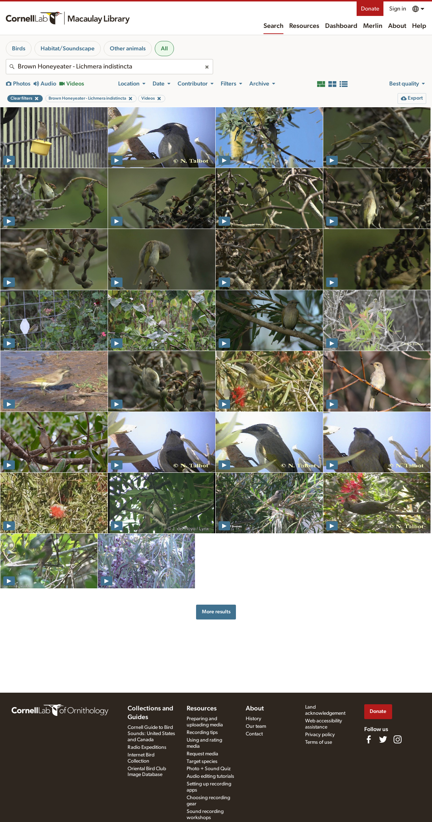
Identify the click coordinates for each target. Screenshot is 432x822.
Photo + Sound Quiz (208, 768)
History (253, 718)
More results (216, 611)
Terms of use (318, 742)
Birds (18, 48)
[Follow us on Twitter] (383, 739)
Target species (202, 761)
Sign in (397, 9)
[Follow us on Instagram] (397, 739)
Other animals (128, 48)
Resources (304, 26)
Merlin (372, 26)
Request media (202, 753)
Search (273, 26)
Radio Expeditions (147, 747)
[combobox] (109, 66)
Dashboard (341, 26)
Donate (370, 9)
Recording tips (202, 732)
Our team (256, 726)
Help (419, 26)
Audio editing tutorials (210, 776)
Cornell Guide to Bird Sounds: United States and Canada (151, 733)
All (164, 48)
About (397, 26)
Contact (254, 734)
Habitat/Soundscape (68, 48)
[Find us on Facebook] (368, 739)
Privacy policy (320, 734)
